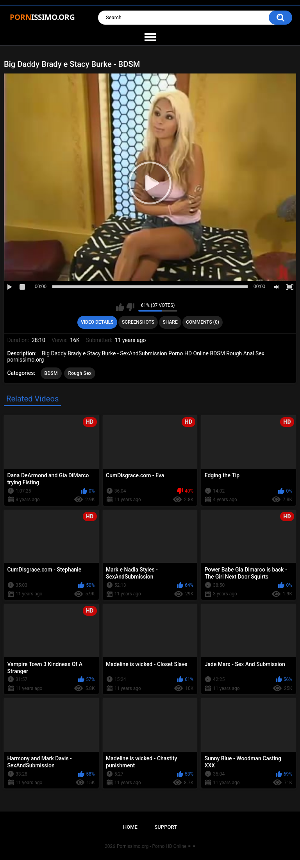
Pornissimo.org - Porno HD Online (152, 846)
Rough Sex (79, 373)
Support (165, 827)
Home (130, 827)
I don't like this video (130, 307)
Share (170, 322)
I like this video (120, 307)
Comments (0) (202, 322)
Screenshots (138, 322)
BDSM (51, 373)
